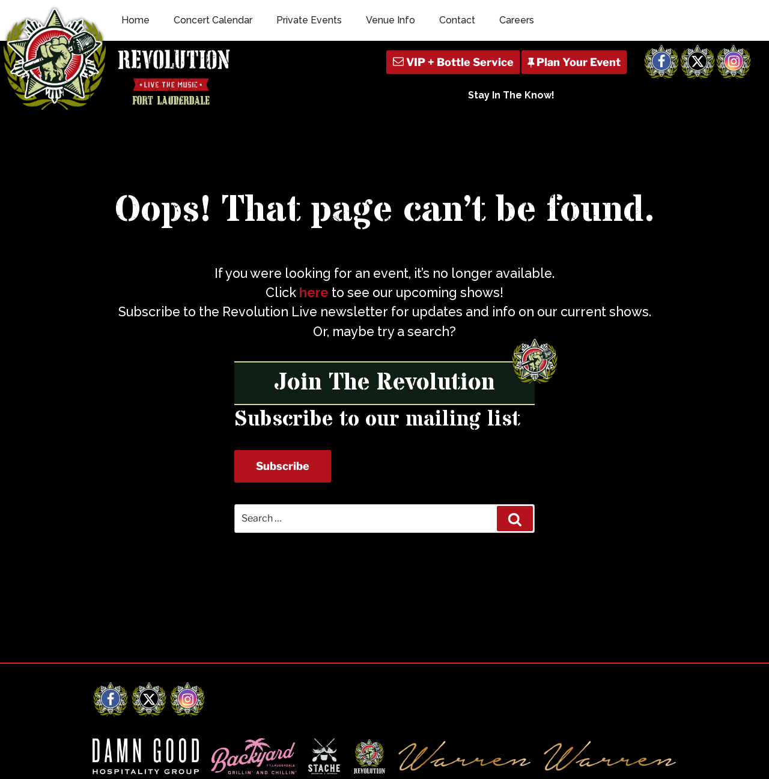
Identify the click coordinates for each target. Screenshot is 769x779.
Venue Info (390, 20)
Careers (516, 20)
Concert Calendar (213, 20)
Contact (457, 20)
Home (135, 20)
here (314, 292)
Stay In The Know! (511, 95)
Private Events (309, 20)
